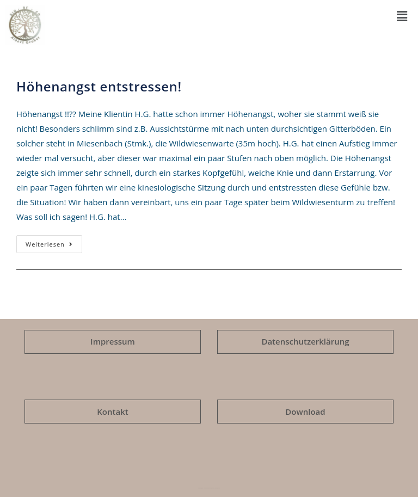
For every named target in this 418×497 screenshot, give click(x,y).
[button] (401, 15)
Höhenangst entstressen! (99, 86)
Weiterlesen (54, 241)
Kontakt (112, 411)
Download (305, 411)
